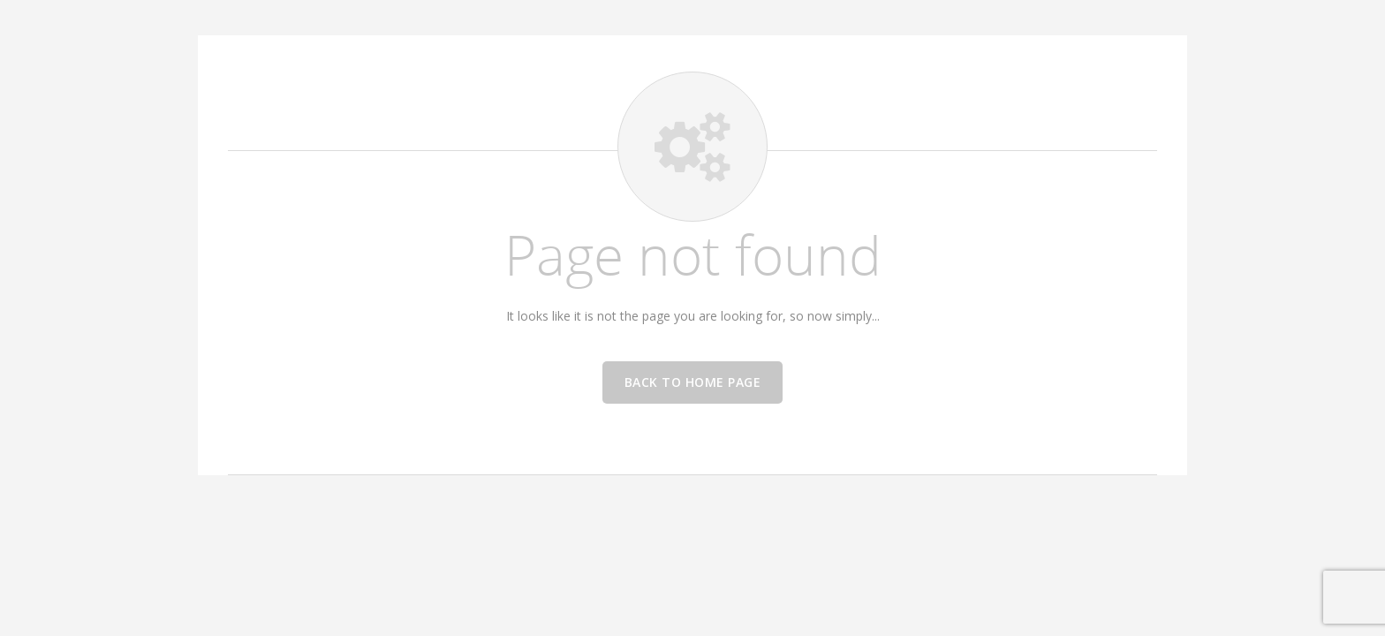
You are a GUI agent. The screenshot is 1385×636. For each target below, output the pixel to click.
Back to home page (692, 382)
